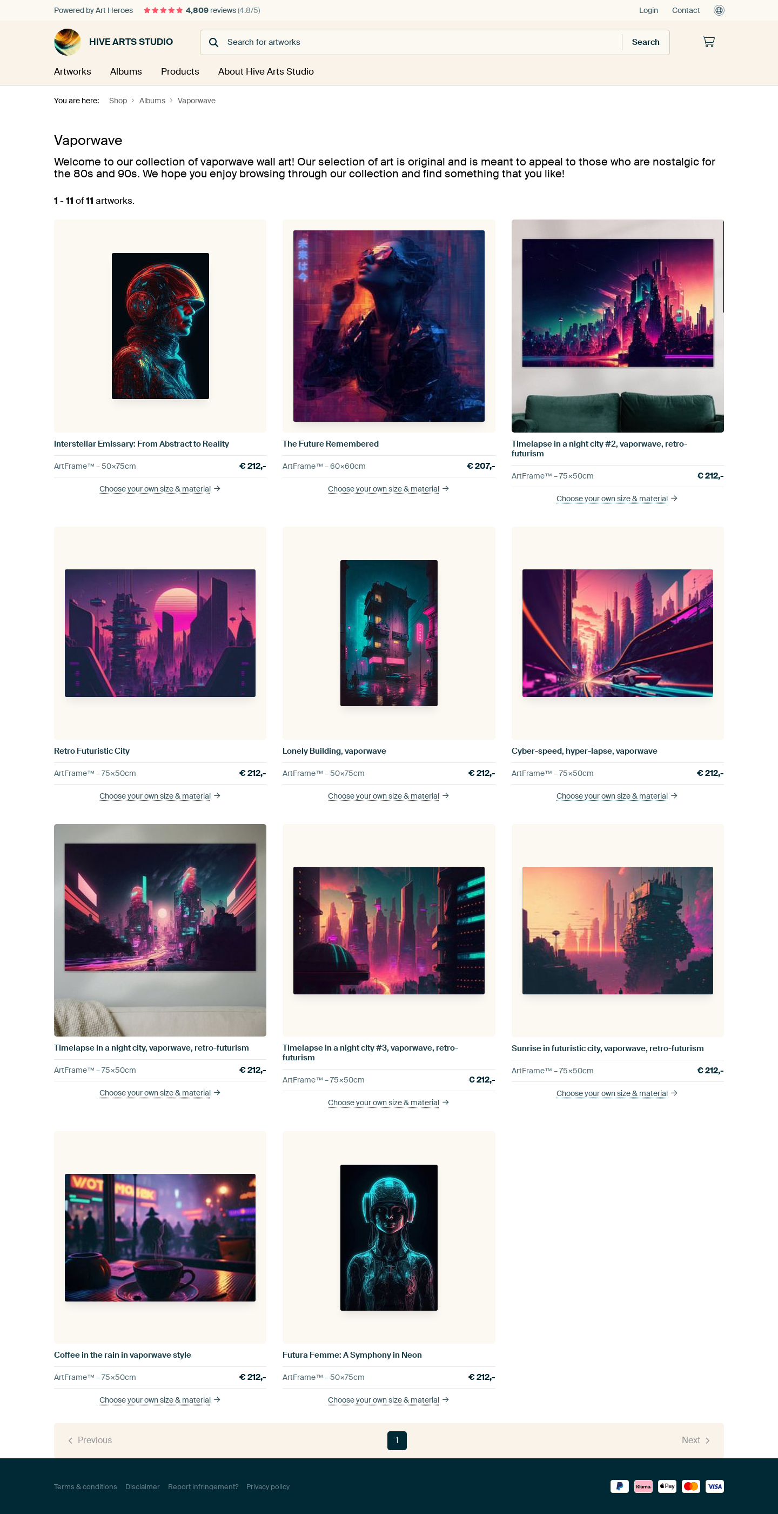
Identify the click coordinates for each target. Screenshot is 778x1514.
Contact (686, 10)
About (265, 71)
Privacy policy (268, 1485)
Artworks (71, 71)
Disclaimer (142, 1485)
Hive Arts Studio (113, 42)
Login (648, 10)
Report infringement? (203, 1485)
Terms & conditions (85, 1485)
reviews (202, 10)
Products (180, 71)
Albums (126, 71)
